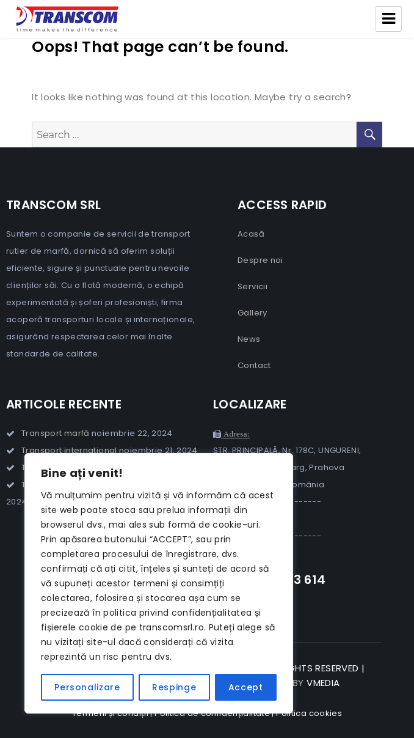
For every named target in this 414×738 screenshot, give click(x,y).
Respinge (174, 687)
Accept (245, 687)
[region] (158, 583)
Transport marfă (55, 433)
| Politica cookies (307, 713)
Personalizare (87, 687)
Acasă (251, 234)
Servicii (252, 286)
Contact (254, 365)
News (249, 339)
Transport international (69, 450)
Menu (389, 19)
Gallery (252, 313)
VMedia (323, 682)
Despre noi (260, 260)
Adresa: (235, 434)
